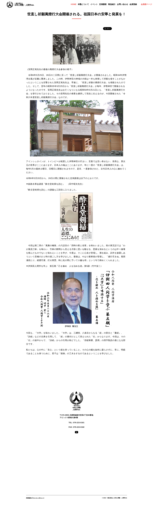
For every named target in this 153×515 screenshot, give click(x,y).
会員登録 (133, 4)
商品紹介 (111, 4)
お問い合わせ (122, 4)
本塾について (83, 4)
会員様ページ (146, 4)
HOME (73, 4)
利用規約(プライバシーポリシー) (35, 498)
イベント (94, 4)
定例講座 (103, 4)
